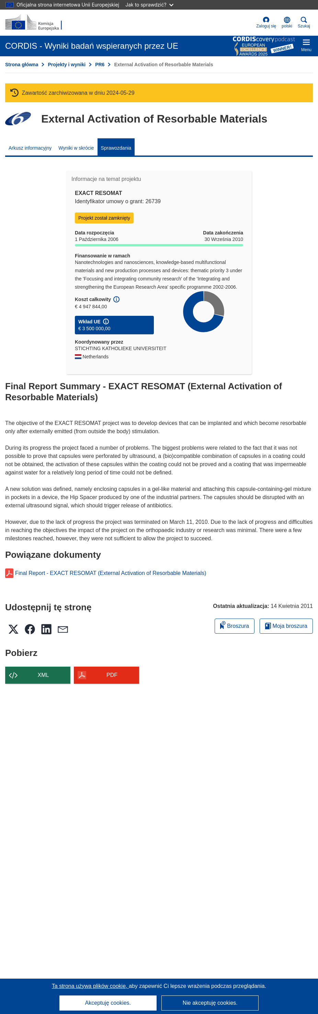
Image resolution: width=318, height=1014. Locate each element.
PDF (111, 675)
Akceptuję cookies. (108, 1003)
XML (43, 675)
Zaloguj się (266, 22)
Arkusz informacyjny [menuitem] (30, 148)
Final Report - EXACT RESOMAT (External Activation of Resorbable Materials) (110, 573)
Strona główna (21, 64)
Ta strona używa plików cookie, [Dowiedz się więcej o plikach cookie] (90, 986)
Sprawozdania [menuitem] (116, 148)
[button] (287, 23)
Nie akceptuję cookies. (210, 1003)
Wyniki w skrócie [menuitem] (76, 148)
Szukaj (304, 22)
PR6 (99, 64)
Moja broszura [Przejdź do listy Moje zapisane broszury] (286, 626)
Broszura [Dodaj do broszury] (234, 625)
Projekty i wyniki (67, 64)
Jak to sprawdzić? (149, 5)
